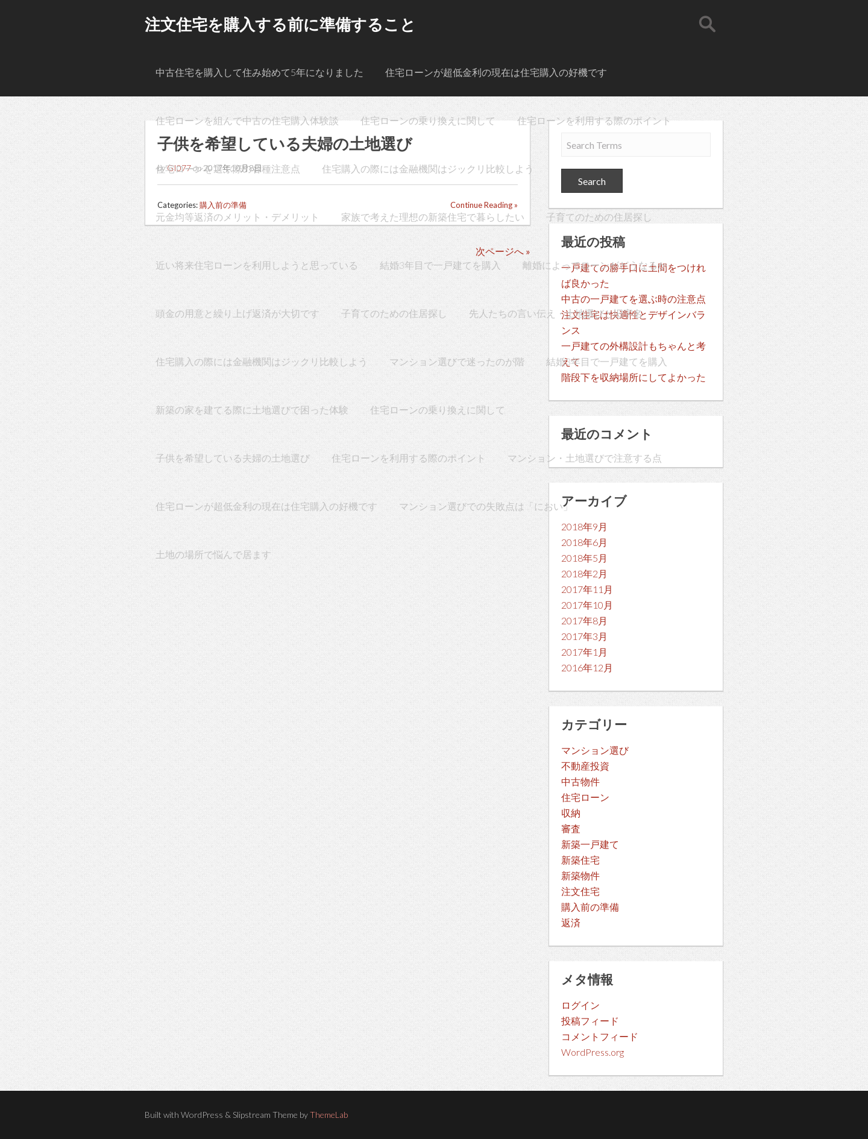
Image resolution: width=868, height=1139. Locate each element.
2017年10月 (587, 604)
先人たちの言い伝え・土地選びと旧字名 (556, 313)
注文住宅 (580, 891)
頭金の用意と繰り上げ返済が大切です (237, 313)
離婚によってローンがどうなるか (595, 265)
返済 (570, 922)
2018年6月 (584, 542)
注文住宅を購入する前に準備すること (280, 24)
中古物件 (580, 781)
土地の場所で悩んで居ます (213, 554)
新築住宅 (580, 859)
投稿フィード (590, 1020)
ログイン (580, 1005)
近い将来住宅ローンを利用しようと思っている (257, 265)
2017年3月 (584, 636)
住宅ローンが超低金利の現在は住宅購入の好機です (496, 72)
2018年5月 (584, 557)
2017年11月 (587, 589)
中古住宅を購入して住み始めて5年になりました (259, 72)
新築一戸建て (590, 844)
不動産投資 (585, 765)
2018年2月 (584, 573)
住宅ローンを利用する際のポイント (594, 120)
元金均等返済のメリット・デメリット (237, 216)
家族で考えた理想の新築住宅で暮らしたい (432, 216)
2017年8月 (584, 620)
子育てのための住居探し (599, 216)
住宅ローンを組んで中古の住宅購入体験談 (247, 120)
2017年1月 (584, 651)
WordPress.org (592, 1052)
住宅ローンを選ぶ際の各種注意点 (228, 168)
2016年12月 (587, 667)
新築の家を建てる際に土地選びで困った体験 (252, 409)
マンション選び (595, 750)
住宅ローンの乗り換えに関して (427, 120)
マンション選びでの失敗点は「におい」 (486, 506)
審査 (570, 828)
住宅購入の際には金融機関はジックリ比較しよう (428, 168)
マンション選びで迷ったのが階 (456, 361)
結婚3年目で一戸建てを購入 (440, 265)
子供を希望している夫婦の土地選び (233, 457)
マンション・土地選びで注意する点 (585, 457)
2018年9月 (584, 526)
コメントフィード (599, 1036)
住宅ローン (585, 797)
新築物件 (580, 875)
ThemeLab (329, 1114)
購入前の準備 (590, 906)
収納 (570, 812)
